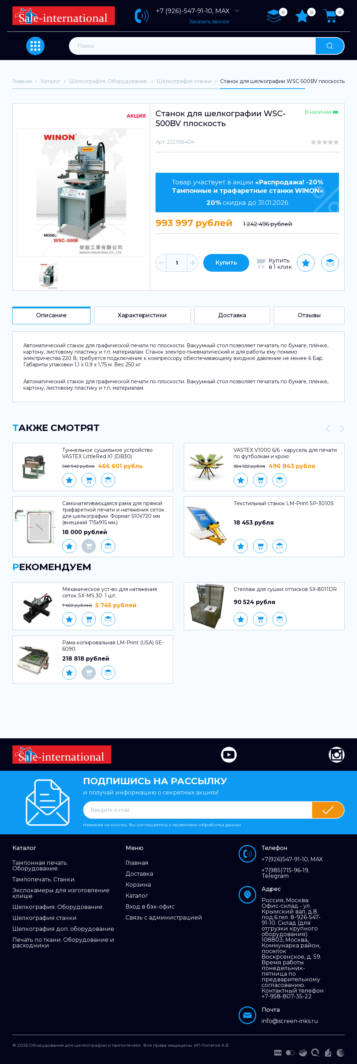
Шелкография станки (44, 918)
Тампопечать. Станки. (44, 879)
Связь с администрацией (163, 918)
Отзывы (309, 315)
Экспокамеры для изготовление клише (61, 893)
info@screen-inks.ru (290, 1021)
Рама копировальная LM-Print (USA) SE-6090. (113, 645)
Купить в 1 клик (280, 263)
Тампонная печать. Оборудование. (40, 865)
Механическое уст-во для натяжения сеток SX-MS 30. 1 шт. (109, 592)
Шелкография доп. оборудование (63, 929)
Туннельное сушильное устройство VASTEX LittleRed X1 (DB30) (107, 453)
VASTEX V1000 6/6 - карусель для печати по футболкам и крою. (285, 453)
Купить (226, 262)
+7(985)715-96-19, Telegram (285, 873)
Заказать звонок (209, 21)
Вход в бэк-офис (150, 907)
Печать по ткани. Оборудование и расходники (63, 942)
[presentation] (328, 428)
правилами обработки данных (206, 824)
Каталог (136, 896)
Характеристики (142, 315)
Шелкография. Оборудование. (58, 907)
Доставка (232, 315)
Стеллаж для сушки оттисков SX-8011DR (285, 589)
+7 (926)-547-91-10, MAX (198, 11)
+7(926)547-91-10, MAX (292, 859)
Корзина (138, 885)
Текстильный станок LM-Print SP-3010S (284, 503)
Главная (136, 863)
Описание (51, 315)
